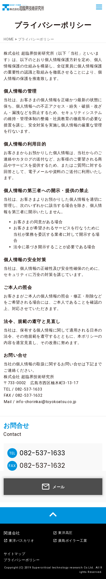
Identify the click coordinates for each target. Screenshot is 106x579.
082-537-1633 (42, 453)
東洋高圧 (63, 533)
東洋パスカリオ (19, 540)
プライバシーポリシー (22, 560)
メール (53, 486)
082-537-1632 (42, 465)
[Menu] (99, 7)
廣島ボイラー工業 (70, 540)
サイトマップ (14, 554)
